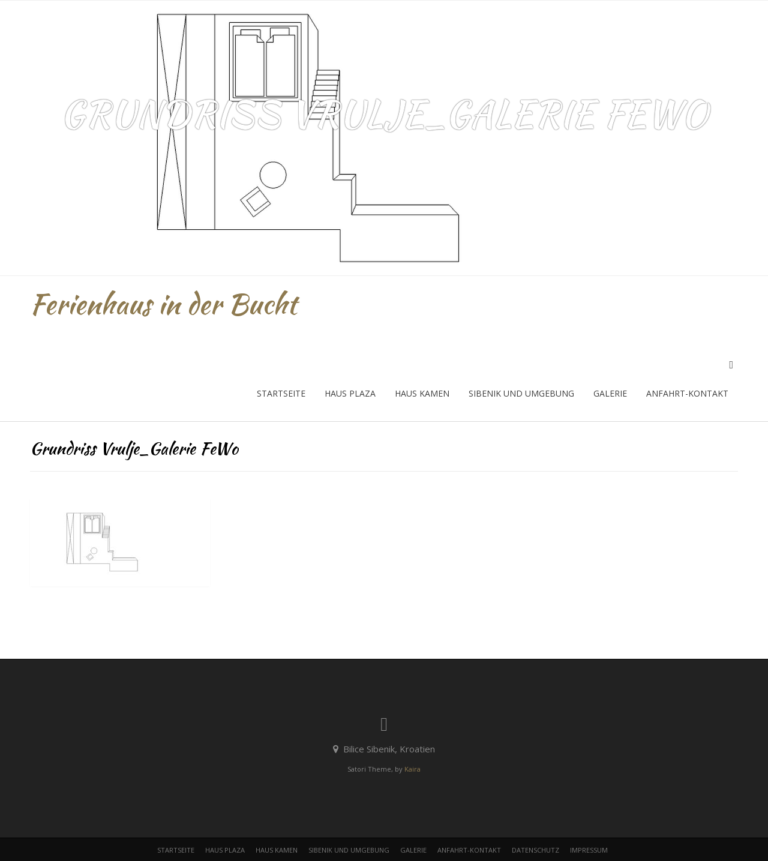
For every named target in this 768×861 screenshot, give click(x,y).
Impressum (589, 849)
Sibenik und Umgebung (521, 393)
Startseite (281, 393)
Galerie (610, 393)
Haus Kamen (422, 393)
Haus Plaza (350, 393)
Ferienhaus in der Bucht (163, 304)
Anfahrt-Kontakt (687, 393)
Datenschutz (535, 849)
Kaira (412, 768)
